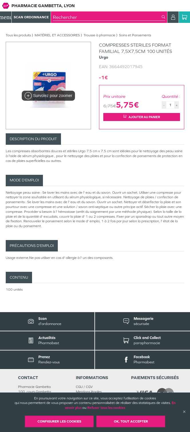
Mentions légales (89, 392)
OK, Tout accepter (131, 421)
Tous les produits (18, 35)
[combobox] (107, 17)
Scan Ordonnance (31, 17)
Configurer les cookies (59, 421)
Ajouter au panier (141, 117)
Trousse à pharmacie (99, 35)
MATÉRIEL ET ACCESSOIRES (57, 35)
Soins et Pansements (135, 35)
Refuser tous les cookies (106, 408)
